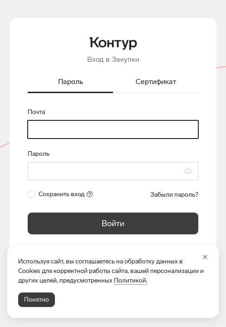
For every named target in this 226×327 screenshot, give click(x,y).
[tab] (70, 82)
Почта (36, 112)
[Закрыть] (205, 257)
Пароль (38, 154)
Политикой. (130, 280)
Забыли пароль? (174, 194)
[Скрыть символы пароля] (188, 171)
